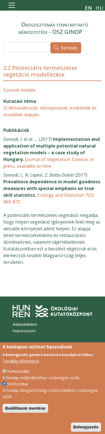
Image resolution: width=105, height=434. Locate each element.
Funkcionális (18, 377)
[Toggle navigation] (11, 5)
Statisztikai (17, 390)
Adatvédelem (25, 324)
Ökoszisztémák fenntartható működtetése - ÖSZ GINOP (53, 28)
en (88, 7)
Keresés (69, 48)
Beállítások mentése (25, 414)
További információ (21, 367)
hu (99, 7)
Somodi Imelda (19, 90)
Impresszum (24, 330)
